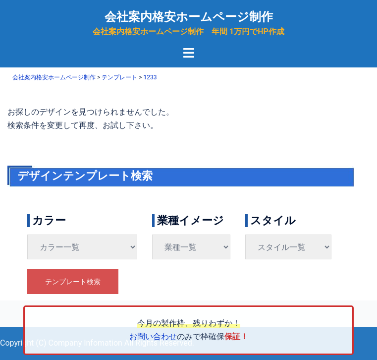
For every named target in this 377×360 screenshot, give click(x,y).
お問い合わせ (153, 336)
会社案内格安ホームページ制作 (189, 17)
